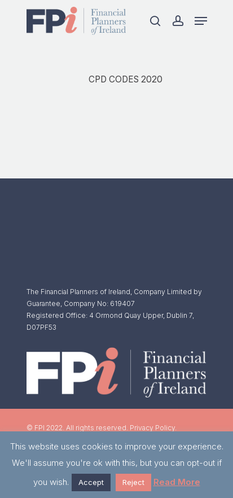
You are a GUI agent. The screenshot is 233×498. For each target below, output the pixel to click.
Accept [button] (91, 482)
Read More (176, 482)
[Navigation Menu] (201, 21)
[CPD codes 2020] (143, 83)
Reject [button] (133, 482)
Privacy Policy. (153, 427)
